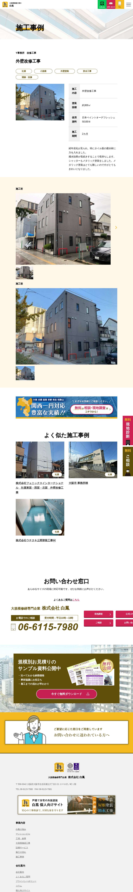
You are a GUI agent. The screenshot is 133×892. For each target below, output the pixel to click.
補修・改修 (27, 77)
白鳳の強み (21, 829)
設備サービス (22, 847)
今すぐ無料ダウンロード (70, 693)
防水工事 (87, 71)
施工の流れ (21, 852)
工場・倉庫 (21, 838)
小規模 (43, 71)
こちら (75, 600)
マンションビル (23, 834)
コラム (19, 886)
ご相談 (99, 622)
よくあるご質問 (23, 876)
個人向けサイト (23, 890)
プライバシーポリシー (26, 881)
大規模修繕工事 (23, 843)
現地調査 (98, 613)
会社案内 (20, 872)
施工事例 (20, 857)
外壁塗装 (65, 71)
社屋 (24, 71)
